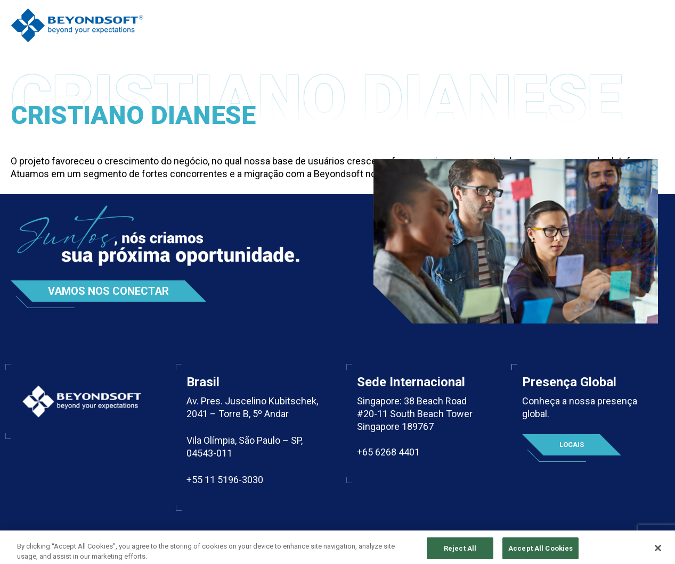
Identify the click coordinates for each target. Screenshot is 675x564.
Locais (571, 445)
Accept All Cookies (540, 551)
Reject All (460, 551)
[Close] (658, 551)
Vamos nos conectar (108, 291)
